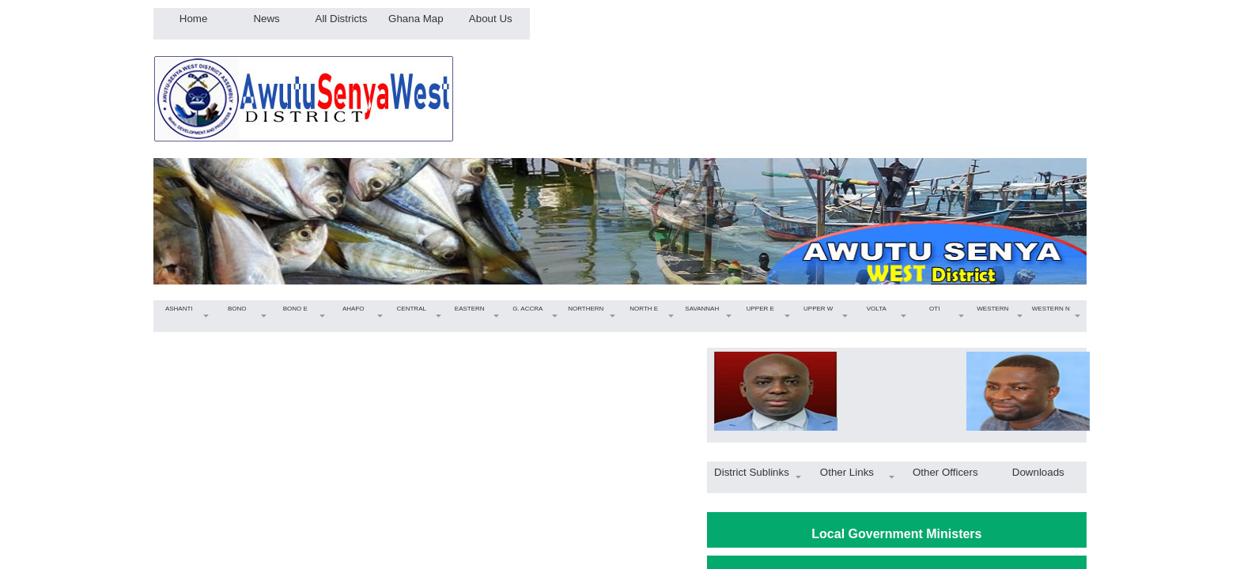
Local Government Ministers (896, 534)
